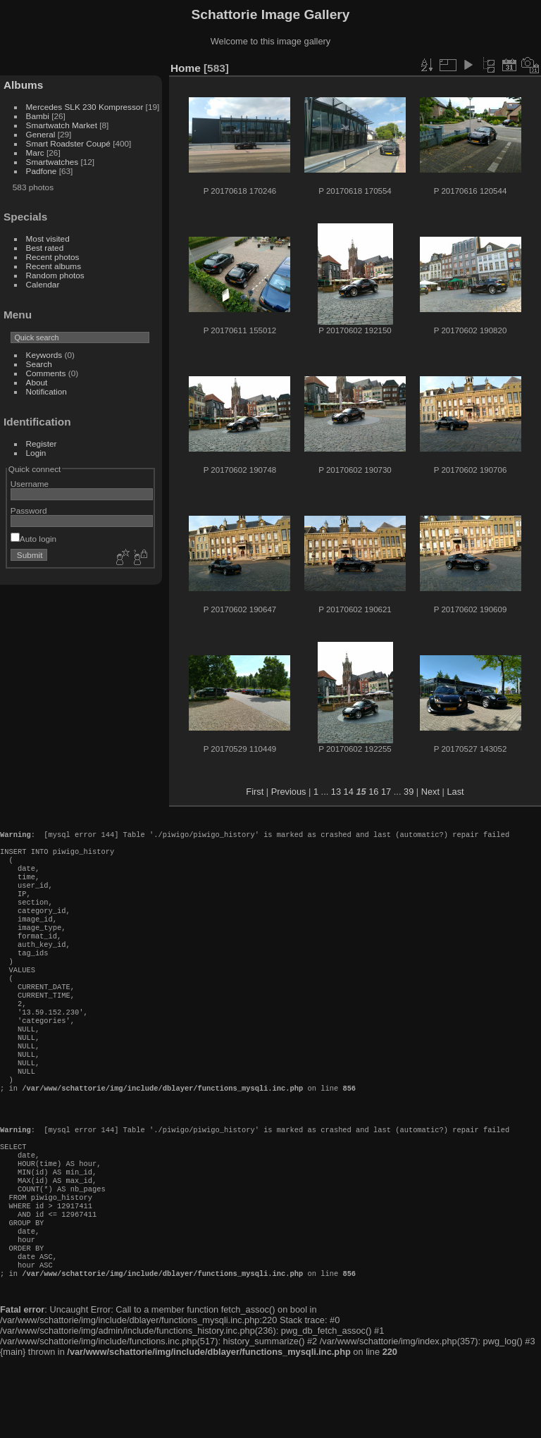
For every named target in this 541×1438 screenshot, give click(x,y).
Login (36, 452)
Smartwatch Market (61, 125)
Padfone (41, 170)
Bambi (37, 115)
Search (39, 363)
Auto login (33, 538)
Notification (46, 391)
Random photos (55, 275)
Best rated (45, 247)
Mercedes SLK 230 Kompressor (85, 106)
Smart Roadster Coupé (68, 143)
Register (41, 443)
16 (373, 791)
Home (185, 68)
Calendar (43, 284)
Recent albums (53, 266)
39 (408, 791)
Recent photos (53, 256)
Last (455, 791)
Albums (23, 85)
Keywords (44, 354)
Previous (288, 791)
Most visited (48, 238)
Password (29, 510)
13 (336, 791)
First (254, 791)
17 (386, 791)
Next (430, 791)
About (37, 382)
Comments (46, 373)
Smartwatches (52, 161)
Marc (35, 152)
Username (30, 483)
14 (349, 791)
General (41, 134)
